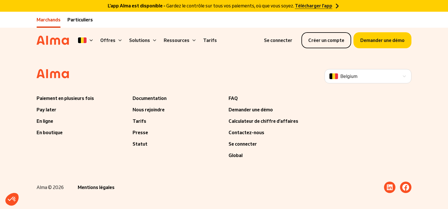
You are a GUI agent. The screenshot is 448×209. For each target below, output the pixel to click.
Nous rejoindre (149, 109)
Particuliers (80, 20)
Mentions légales (96, 187)
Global (236, 155)
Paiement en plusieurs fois (65, 98)
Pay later (46, 109)
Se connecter (243, 144)
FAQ (233, 98)
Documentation (150, 98)
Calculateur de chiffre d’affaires (263, 121)
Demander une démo (251, 109)
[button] (12, 199)
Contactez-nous (246, 132)
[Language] (85, 40)
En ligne (45, 121)
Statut (140, 144)
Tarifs (210, 40)
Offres (111, 40)
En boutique (50, 132)
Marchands (49, 20)
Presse (140, 132)
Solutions (143, 40)
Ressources (180, 40)
